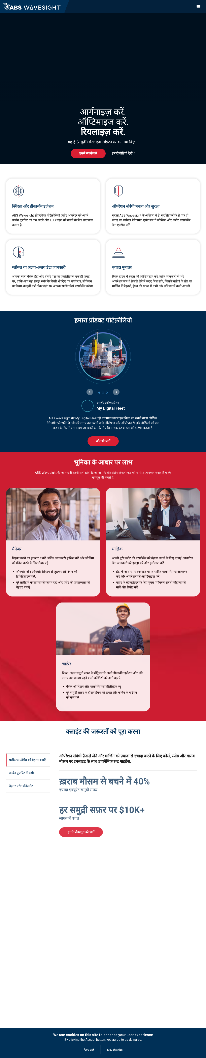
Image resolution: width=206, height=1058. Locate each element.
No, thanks (115, 1049)
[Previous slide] (90, 392)
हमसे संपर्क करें (88, 153)
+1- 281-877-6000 (103, 997)
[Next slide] (116, 392)
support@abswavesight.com (103, 992)
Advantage (103, 933)
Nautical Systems (103, 938)
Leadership (103, 965)
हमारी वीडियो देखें (122, 153)
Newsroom (103, 976)
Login (103, 1019)
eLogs (103, 943)
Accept (89, 1049)
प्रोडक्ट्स (103, 927)
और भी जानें (103, 441)
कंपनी (103, 954)
